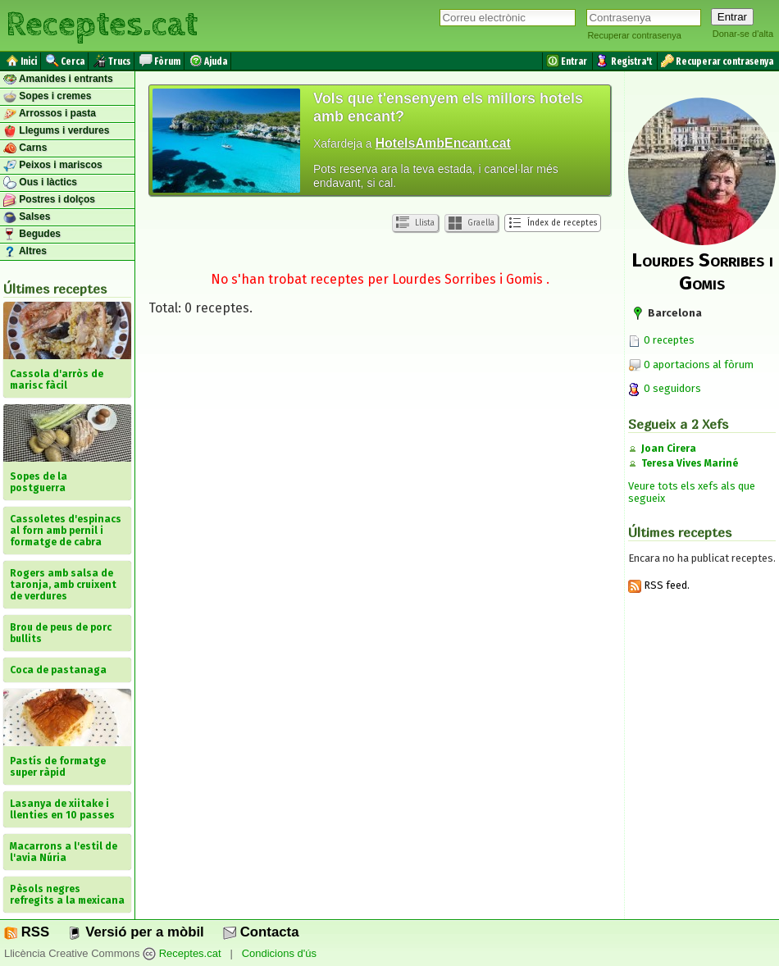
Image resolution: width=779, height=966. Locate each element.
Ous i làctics (40, 182)
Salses (26, 217)
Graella (471, 223)
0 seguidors (664, 388)
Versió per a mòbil (135, 932)
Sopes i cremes (47, 96)
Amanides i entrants (58, 79)
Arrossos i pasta (49, 114)
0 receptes (661, 340)
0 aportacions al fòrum (699, 364)
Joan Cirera (668, 448)
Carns (25, 148)
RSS (26, 932)
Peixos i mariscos (52, 165)
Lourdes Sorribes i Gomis (702, 271)
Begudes (32, 234)
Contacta (260, 932)
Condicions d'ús (279, 953)
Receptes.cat (102, 24)
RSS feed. (659, 585)
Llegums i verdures (56, 131)
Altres (25, 251)
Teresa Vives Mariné (689, 463)
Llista (415, 223)
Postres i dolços (49, 200)
